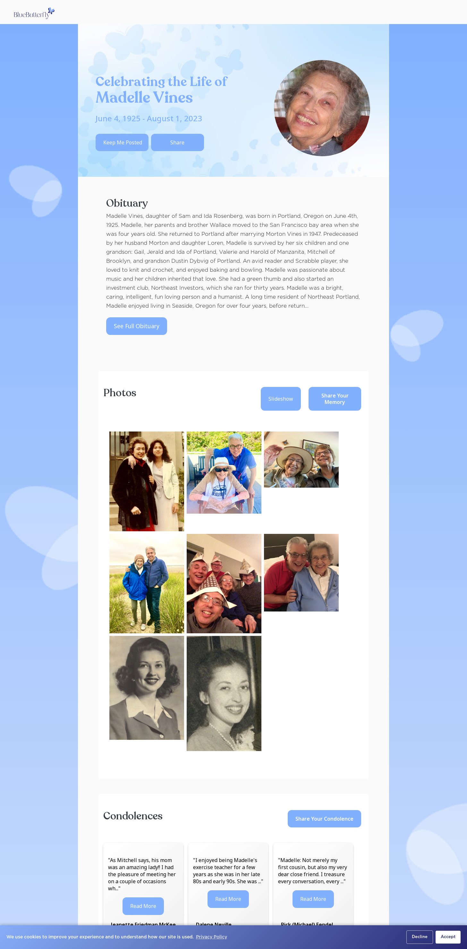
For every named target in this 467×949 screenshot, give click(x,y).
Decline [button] (420, 937)
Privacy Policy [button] (211, 937)
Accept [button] (448, 937)
